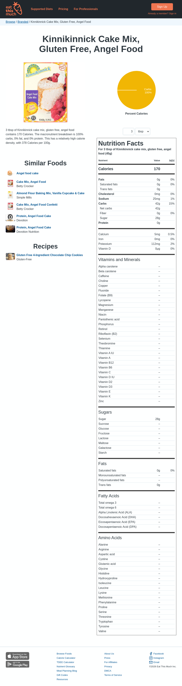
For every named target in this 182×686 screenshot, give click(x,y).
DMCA (107, 670)
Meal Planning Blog (67, 670)
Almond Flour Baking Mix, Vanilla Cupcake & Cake (50, 193)
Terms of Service (113, 675)
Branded (23, 21)
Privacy (108, 666)
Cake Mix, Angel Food (31, 181)
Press (107, 658)
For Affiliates (110, 662)
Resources (62, 679)
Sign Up (162, 6)
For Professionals (86, 9)
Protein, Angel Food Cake (34, 216)
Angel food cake (28, 173)
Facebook (156, 654)
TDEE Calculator (65, 662)
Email (154, 662)
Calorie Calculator (66, 658)
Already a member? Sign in (162, 13)
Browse (10, 21)
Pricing (63, 9)
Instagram (156, 658)
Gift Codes (62, 675)
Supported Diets (42, 9)
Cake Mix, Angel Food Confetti (37, 204)
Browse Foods (64, 653)
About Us (109, 653)
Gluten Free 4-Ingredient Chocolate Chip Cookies (50, 255)
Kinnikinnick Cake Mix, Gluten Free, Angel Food (91, 44)
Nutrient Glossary (66, 666)
